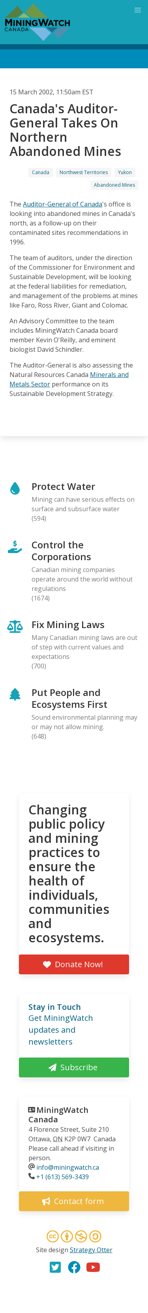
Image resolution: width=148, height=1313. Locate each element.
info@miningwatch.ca (67, 1167)
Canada (40, 172)
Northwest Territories (84, 172)
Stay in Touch (54, 1007)
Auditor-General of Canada (62, 204)
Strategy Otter (91, 1249)
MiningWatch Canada (58, 1115)
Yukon (125, 172)
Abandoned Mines (114, 185)
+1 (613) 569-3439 (62, 1176)
